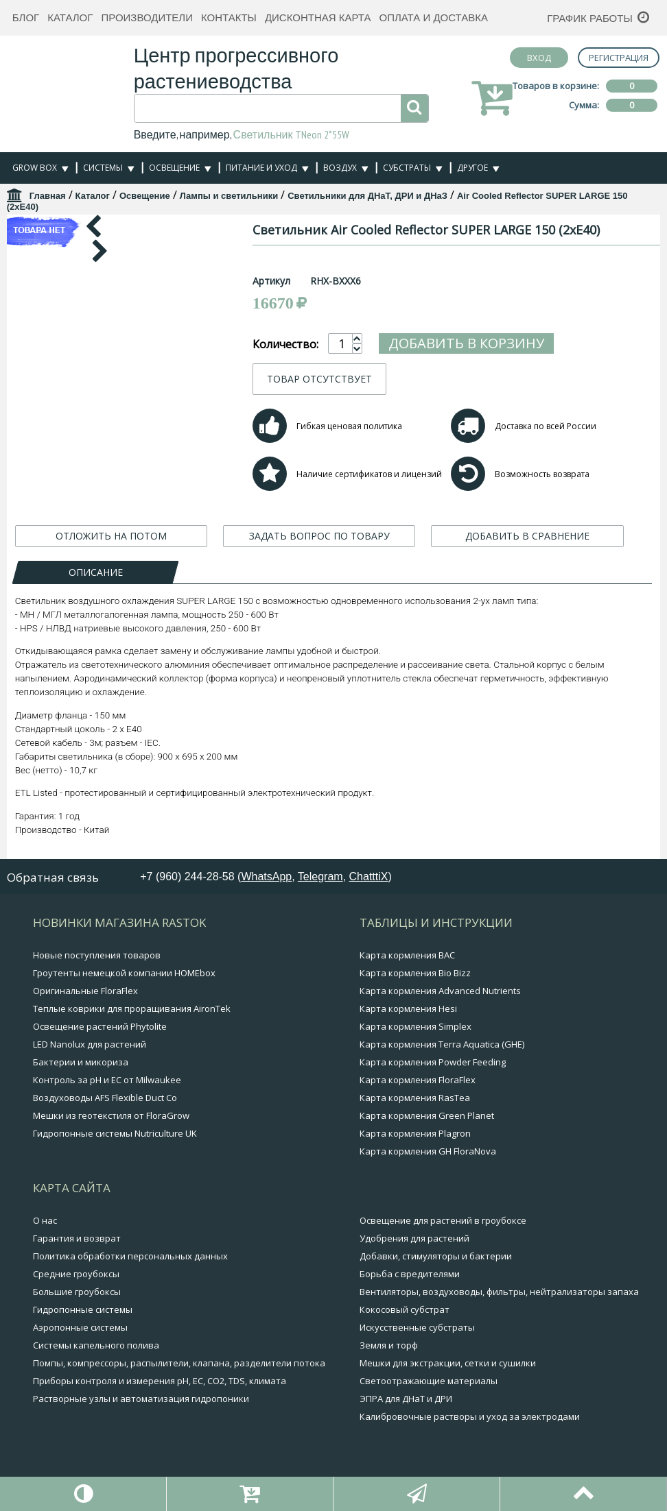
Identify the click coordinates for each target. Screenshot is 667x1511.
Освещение (174, 167)
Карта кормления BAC (407, 955)
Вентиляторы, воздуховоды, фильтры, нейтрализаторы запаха (499, 1291)
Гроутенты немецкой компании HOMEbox (124, 973)
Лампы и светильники (229, 196)
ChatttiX (368, 876)
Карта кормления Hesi (408, 1008)
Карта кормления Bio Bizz (415, 973)
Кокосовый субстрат (404, 1309)
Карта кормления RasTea (415, 1097)
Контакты (229, 17)
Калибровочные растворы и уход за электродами (470, 1416)
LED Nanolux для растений (89, 1044)
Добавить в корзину (518, 343)
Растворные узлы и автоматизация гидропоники (141, 1398)
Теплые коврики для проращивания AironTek (132, 1008)
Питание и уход (261, 167)
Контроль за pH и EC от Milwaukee (107, 1080)
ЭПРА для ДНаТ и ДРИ (406, 1398)
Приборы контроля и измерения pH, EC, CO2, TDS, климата (159, 1381)
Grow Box (34, 167)
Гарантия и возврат (77, 1238)
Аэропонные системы (80, 1327)
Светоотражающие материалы (429, 1381)
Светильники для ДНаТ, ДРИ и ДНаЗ (367, 196)
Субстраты (407, 167)
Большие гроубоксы (77, 1291)
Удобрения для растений (414, 1238)
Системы (103, 167)
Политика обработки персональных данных (130, 1256)
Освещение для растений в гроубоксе (443, 1220)
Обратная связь (53, 877)
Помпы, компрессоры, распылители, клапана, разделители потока (179, 1363)
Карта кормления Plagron (415, 1133)
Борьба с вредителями (410, 1274)
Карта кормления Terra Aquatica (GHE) (442, 1044)
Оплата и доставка (433, 17)
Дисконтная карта (318, 17)
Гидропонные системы (82, 1309)
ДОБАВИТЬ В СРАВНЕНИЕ (527, 535)
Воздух (340, 167)
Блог (25, 17)
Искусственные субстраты (417, 1327)
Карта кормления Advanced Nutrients (440, 990)
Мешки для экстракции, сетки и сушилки (448, 1363)
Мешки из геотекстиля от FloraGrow (111, 1115)
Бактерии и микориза (80, 1062)
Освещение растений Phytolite (100, 1026)
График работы (590, 18)
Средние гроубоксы (76, 1274)
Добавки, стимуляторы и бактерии (436, 1256)
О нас (45, 1220)
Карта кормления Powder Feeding (433, 1062)
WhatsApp (266, 876)
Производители (147, 17)
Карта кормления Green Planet (427, 1115)
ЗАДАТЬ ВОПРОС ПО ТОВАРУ (319, 535)
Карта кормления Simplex (415, 1026)
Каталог (70, 17)
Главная (48, 196)
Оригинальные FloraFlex (85, 990)
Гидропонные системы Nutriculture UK (115, 1133)
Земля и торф (389, 1345)
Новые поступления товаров (97, 955)
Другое (472, 167)
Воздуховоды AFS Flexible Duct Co (105, 1097)
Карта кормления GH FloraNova (428, 1151)
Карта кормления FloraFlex (418, 1080)
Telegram (320, 876)
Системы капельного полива (96, 1345)
